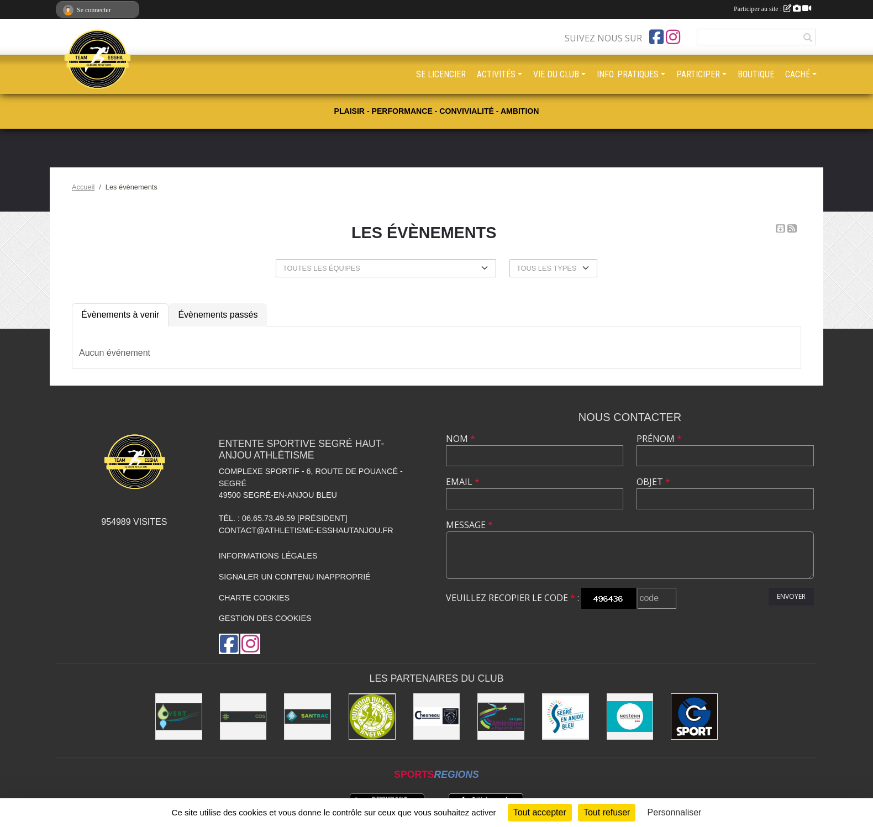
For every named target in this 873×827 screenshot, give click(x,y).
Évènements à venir (120, 314)
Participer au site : (772, 9)
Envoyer (791, 596)
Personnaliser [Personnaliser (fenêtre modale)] (675, 812)
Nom (460, 439)
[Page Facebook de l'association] (656, 37)
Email (463, 482)
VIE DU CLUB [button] (556, 74)
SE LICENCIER (441, 74)
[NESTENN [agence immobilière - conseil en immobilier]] (630, 716)
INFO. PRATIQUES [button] (628, 74)
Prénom (659, 439)
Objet (653, 482)
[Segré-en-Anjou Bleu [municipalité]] (565, 716)
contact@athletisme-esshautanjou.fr (306, 530)
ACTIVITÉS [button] (496, 74)
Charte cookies (254, 597)
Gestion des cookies (265, 618)
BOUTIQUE (756, 74)
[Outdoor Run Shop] (372, 716)
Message (469, 525)
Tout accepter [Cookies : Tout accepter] (539, 812)
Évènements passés (217, 314)
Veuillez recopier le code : (512, 598)
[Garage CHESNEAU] (436, 716)
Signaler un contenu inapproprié (295, 576)
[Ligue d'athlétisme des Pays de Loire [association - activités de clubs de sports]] (500, 716)
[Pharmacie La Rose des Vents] (243, 716)
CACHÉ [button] (797, 74)
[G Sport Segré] (694, 716)
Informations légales (268, 555)
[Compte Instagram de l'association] (673, 37)
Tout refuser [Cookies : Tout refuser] (606, 812)
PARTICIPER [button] (698, 74)
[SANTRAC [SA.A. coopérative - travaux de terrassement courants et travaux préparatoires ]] (307, 716)
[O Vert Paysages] (178, 716)
